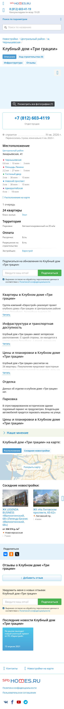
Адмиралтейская (14, 188)
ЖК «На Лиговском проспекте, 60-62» (46, 502)
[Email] (20, 273)
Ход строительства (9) (31, 56)
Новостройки (10, 38)
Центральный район (32, 38)
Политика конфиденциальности (20, 688)
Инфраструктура (13, 62)
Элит (24, 214)
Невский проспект (15, 181)
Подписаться (49, 273)
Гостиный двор (13, 174)
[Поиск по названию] (32, 27)
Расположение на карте (17, 197)
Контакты (12, 668)
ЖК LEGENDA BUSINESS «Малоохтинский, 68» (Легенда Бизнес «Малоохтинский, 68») (15, 508)
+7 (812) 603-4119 (32, 118)
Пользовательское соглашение (19, 692)
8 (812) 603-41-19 (20, 9)
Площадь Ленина (14, 167)
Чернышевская (13, 159)
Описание (9, 56)
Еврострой (27, 250)
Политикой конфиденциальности (34, 282)
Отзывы (31, 62)
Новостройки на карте (40, 668)
